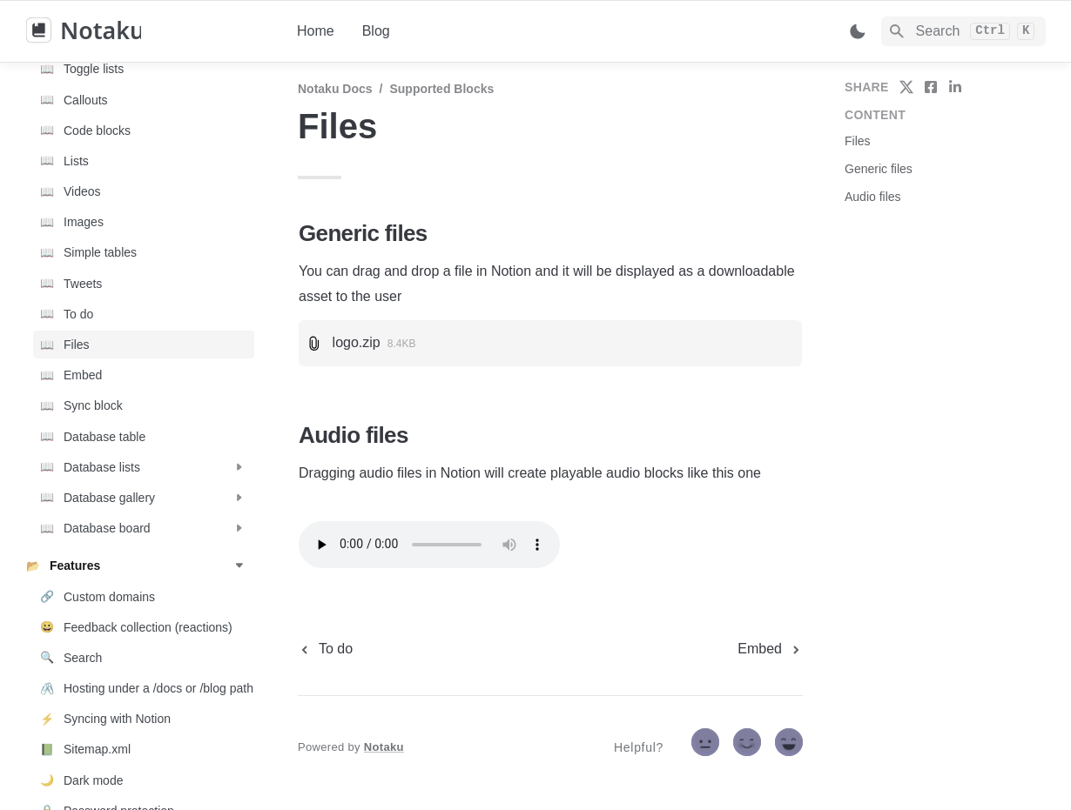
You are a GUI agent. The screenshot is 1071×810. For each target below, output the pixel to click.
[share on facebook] (931, 87)
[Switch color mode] (857, 31)
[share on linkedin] (955, 87)
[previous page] (325, 649)
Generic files (879, 169)
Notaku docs (335, 89)
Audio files (873, 197)
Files (858, 141)
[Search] (963, 31)
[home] (147, 31)
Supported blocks (441, 89)
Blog (376, 30)
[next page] (770, 649)
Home (315, 30)
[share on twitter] (906, 87)
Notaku (384, 746)
